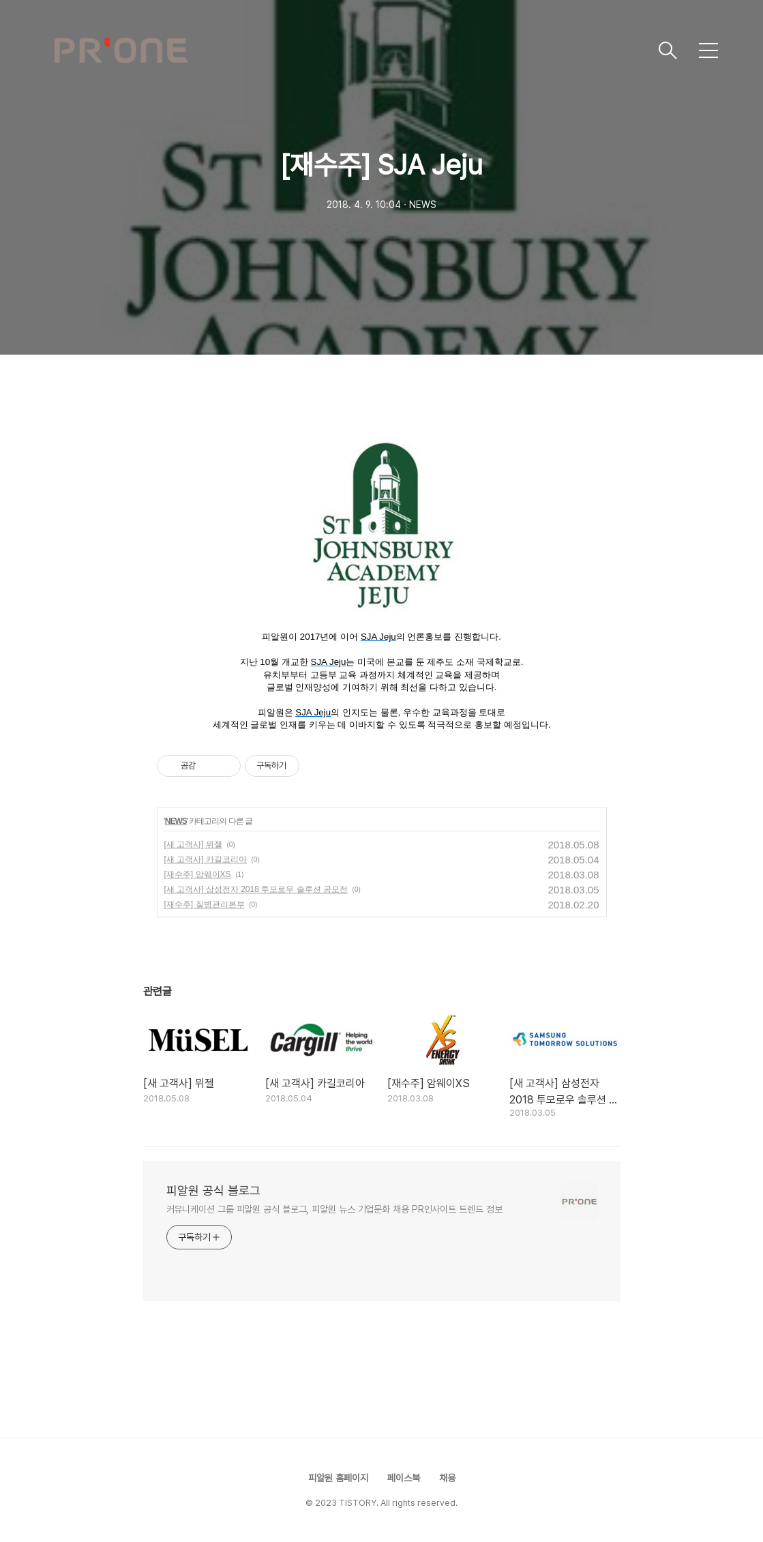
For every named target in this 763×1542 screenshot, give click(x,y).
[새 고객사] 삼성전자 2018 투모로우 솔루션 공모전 (256, 889)
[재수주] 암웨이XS (197, 874)
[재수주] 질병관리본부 (204, 904)
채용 (447, 1477)
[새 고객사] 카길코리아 (205, 859)
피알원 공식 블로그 (213, 1190)
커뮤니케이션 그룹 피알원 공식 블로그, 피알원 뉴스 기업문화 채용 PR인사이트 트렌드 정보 (334, 1209)
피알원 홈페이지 (338, 1477)
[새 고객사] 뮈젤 (193, 844)
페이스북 (403, 1477)
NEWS (176, 821)
